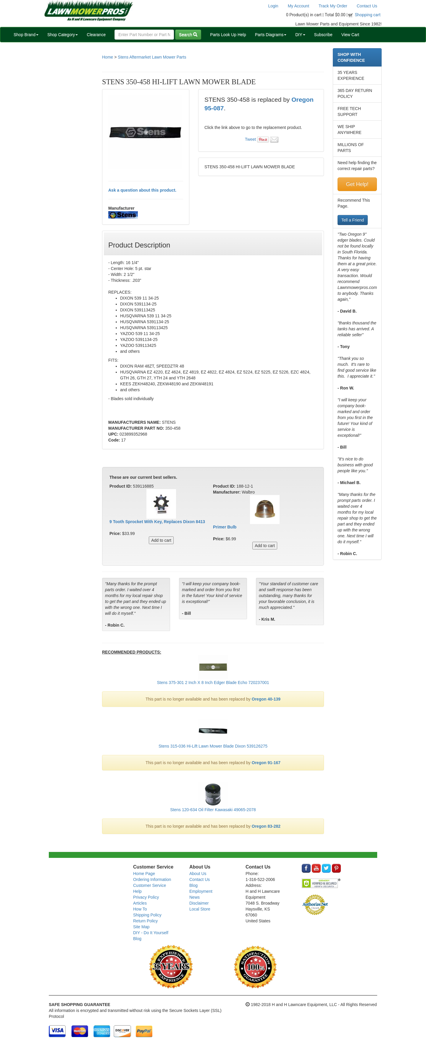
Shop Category (62, 34)
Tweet (250, 139)
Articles (140, 903)
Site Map (141, 926)
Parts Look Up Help (228, 34)
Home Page (144, 873)
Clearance (96, 34)
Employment (200, 891)
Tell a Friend (352, 220)
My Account (298, 6)
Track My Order (333, 6)
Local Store (199, 909)
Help (137, 891)
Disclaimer (199, 903)
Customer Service (149, 885)
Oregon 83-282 (266, 826)
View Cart (350, 34)
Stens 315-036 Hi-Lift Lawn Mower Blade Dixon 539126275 (213, 746)
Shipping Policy (147, 915)
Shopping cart (368, 14)
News (194, 897)
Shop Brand (26, 34)
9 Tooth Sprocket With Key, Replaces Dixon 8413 (157, 521)
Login (273, 6)
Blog (137, 938)
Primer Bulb (224, 527)
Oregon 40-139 (266, 699)
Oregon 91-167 (266, 762)
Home (107, 57)
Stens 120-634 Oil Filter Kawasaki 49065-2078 (213, 809)
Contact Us (367, 6)
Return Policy (145, 921)
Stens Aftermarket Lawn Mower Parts (152, 57)
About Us (197, 873)
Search (188, 34)
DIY (300, 34)
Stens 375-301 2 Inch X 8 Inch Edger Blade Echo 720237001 (213, 682)
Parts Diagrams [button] (270, 34)
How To (140, 909)
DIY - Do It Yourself (150, 932)
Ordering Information (152, 879)
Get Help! (357, 184)
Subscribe (323, 34)
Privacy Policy (146, 897)
